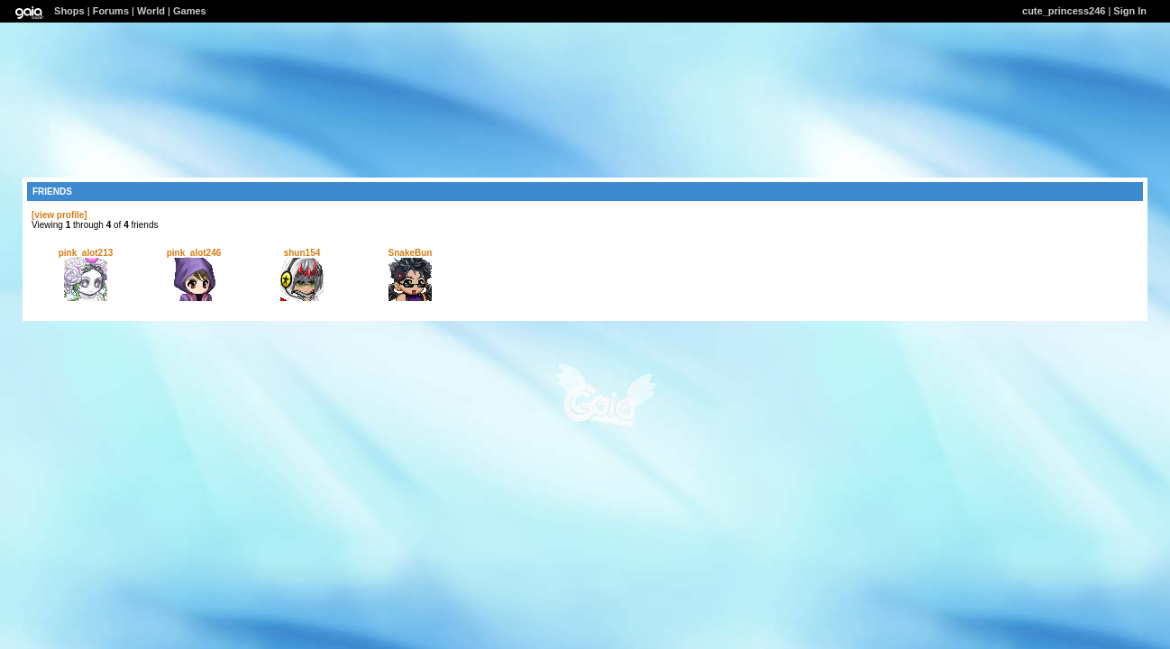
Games (189, 10)
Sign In (1130, 10)
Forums (111, 10)
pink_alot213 (86, 253)
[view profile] (59, 215)
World (151, 10)
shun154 (302, 253)
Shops (69, 10)
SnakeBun (410, 253)
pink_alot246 (194, 253)
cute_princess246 (1063, 10)
